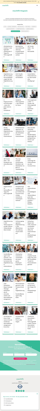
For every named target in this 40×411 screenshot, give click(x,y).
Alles (5, 26)
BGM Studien (28, 26)
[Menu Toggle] (37, 5)
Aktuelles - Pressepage (12, 26)
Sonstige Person (8, 405)
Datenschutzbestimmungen (30, 364)
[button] (37, 393)
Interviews (34, 26)
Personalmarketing (24, 31)
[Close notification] (38, 1)
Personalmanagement (15, 31)
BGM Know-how (21, 26)
